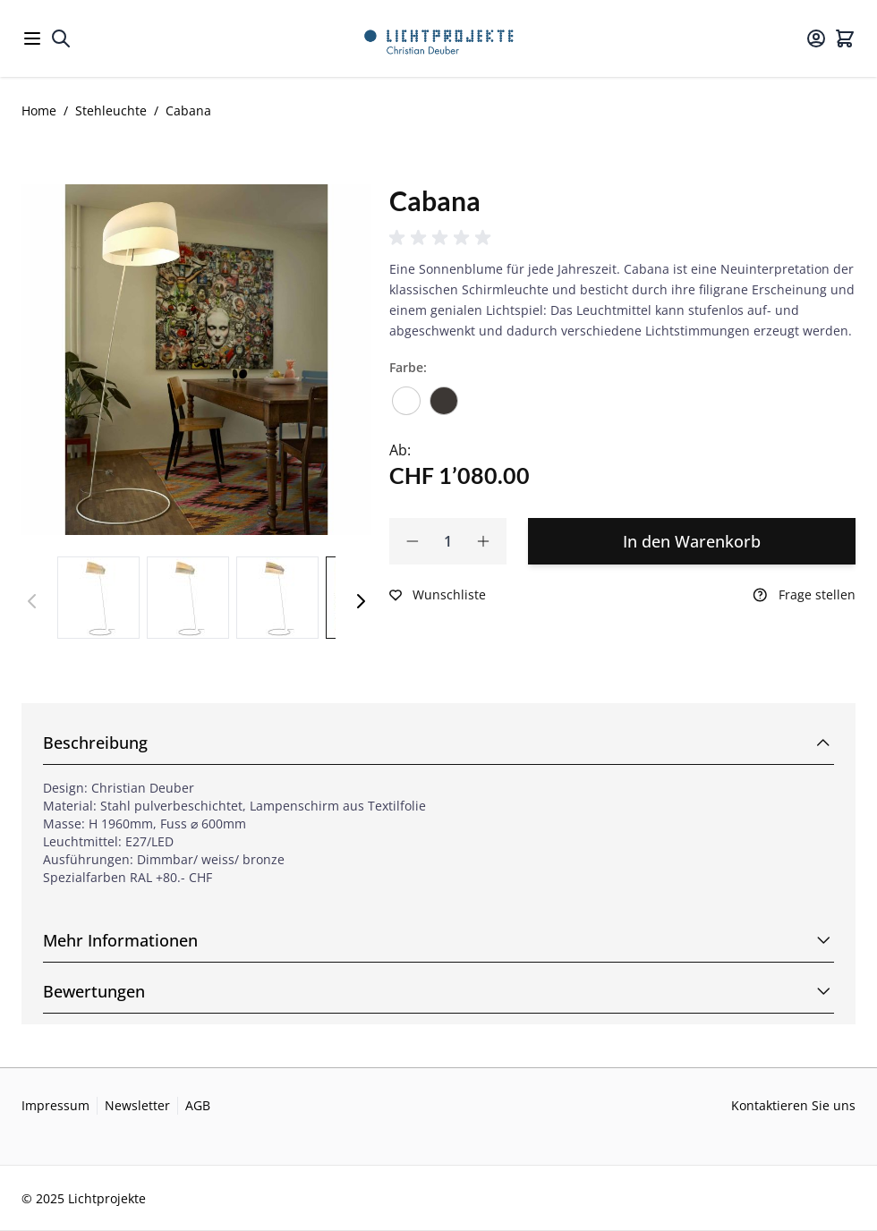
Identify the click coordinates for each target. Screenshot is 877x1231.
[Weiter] (360, 601)
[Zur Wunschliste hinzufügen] (437, 595)
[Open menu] (32, 38)
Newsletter (137, 1105)
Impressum (55, 1105)
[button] (443, 238)
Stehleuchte (111, 110)
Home (38, 110)
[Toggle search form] (61, 38)
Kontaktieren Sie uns (793, 1105)
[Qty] (447, 541)
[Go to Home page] (439, 38)
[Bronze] (444, 394)
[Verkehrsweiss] (406, 394)
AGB (197, 1105)
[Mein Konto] (816, 38)
